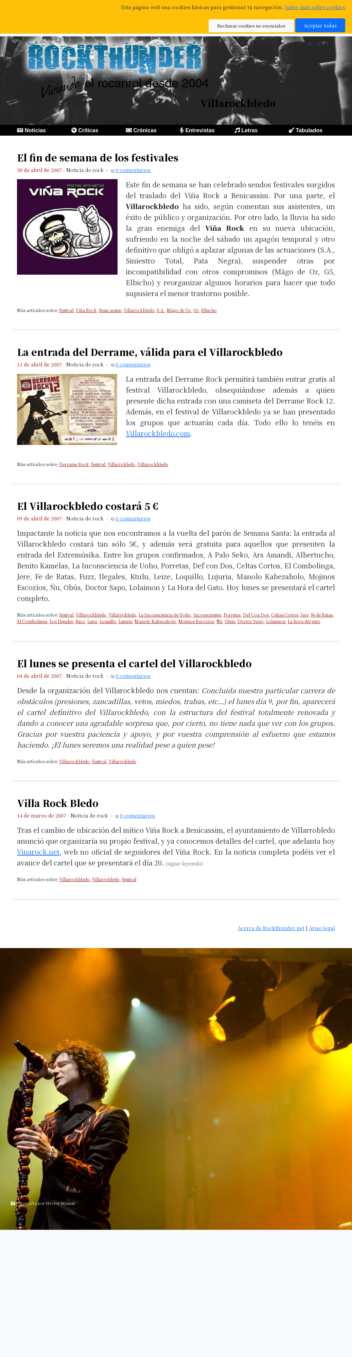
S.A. (160, 310)
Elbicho (209, 310)
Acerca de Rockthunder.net (271, 927)
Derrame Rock (74, 464)
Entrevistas (199, 130)
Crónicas (144, 130)
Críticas (88, 130)
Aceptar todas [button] (320, 25)
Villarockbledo (139, 310)
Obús (230, 621)
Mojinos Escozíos (196, 621)
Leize (92, 621)
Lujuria (125, 621)
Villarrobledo (121, 464)
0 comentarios (133, 169)
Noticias (35, 130)
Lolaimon (275, 621)
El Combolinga (32, 621)
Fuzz (80, 621)
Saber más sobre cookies (315, 7)
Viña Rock (86, 310)
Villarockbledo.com (158, 433)
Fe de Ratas (322, 615)
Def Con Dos (256, 615)
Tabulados (309, 130)
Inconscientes (207, 615)
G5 (196, 310)
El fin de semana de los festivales (97, 157)
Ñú (219, 621)
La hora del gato (304, 621)
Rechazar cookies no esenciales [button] (251, 25)
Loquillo (108, 621)
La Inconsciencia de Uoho (165, 615)
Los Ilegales (61, 621)
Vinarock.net (38, 852)
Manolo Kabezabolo (155, 621)
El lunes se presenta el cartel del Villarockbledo (134, 663)
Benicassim (110, 310)
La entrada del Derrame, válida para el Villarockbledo (150, 352)
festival (66, 310)
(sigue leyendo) (184, 863)
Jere (305, 615)
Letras (249, 130)
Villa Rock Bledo (58, 803)
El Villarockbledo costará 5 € (87, 506)
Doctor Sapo (250, 621)
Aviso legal (322, 927)
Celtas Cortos (284, 615)
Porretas (232, 615)
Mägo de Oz (179, 310)
